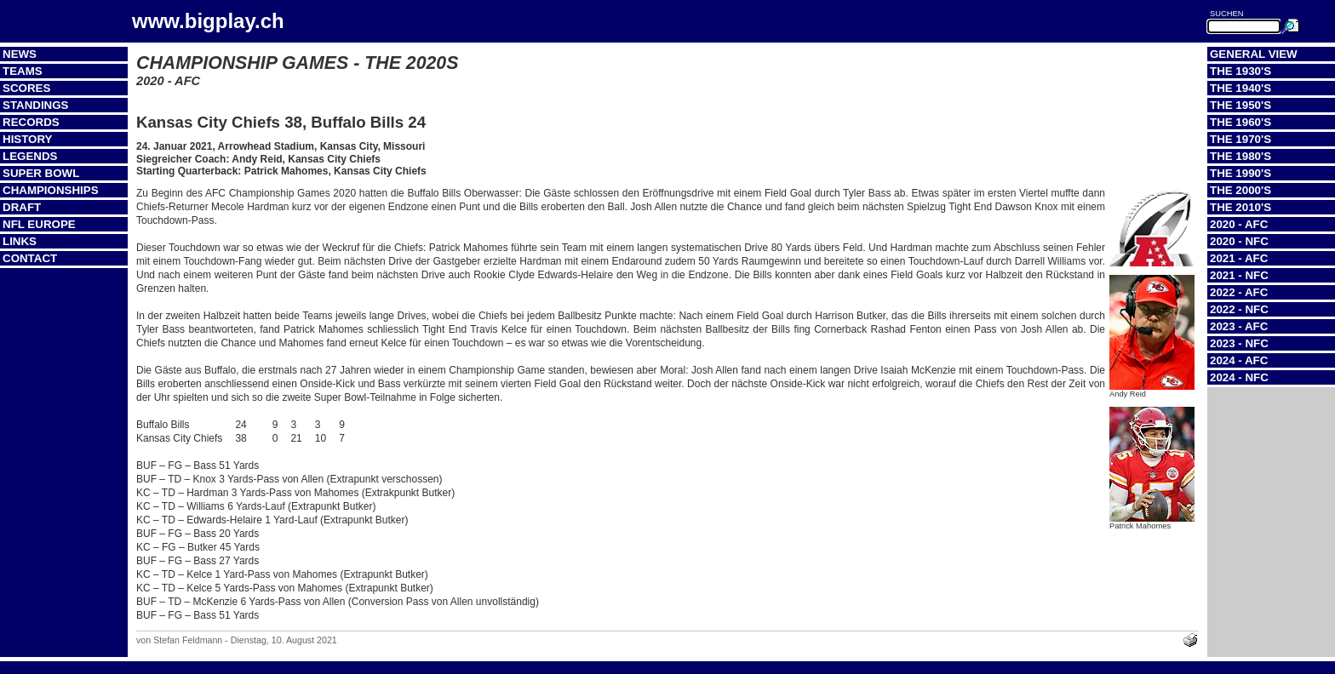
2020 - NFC (1239, 241)
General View (1254, 54)
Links (20, 241)
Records (31, 122)
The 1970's (1240, 139)
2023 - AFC (1239, 326)
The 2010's (1240, 207)
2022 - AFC (1239, 292)
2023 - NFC (1239, 343)
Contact (30, 258)
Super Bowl (41, 173)
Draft (22, 207)
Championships (51, 190)
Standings (36, 105)
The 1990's (1240, 173)
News (20, 54)
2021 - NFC (1239, 275)
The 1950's (1240, 105)
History (28, 139)
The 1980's (1240, 156)
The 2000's (1240, 190)
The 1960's (1240, 122)
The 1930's (1240, 71)
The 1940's (1240, 88)
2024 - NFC (1239, 377)
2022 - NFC (1239, 309)
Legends (30, 156)
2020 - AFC (1239, 224)
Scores (26, 88)
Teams (23, 71)
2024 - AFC (1239, 360)
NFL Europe (39, 224)
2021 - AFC (1239, 258)
